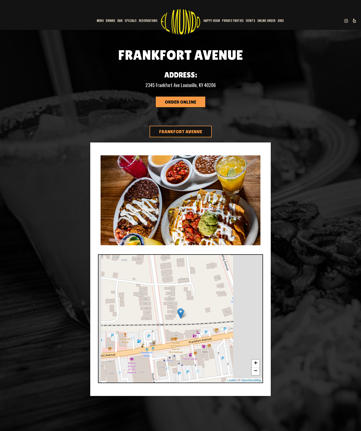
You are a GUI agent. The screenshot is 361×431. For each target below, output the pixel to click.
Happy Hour (211, 20)
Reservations (148, 20)
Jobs (280, 20)
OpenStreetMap (251, 380)
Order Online (180, 102)
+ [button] (255, 363)
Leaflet (231, 380)
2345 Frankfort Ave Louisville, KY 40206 (180, 84)
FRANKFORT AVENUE (180, 131)
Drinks (110, 20)
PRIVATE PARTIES (233, 20)
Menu (100, 20)
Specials (131, 20)
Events (250, 20)
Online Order (266, 20)
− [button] (255, 371)
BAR (119, 20)
